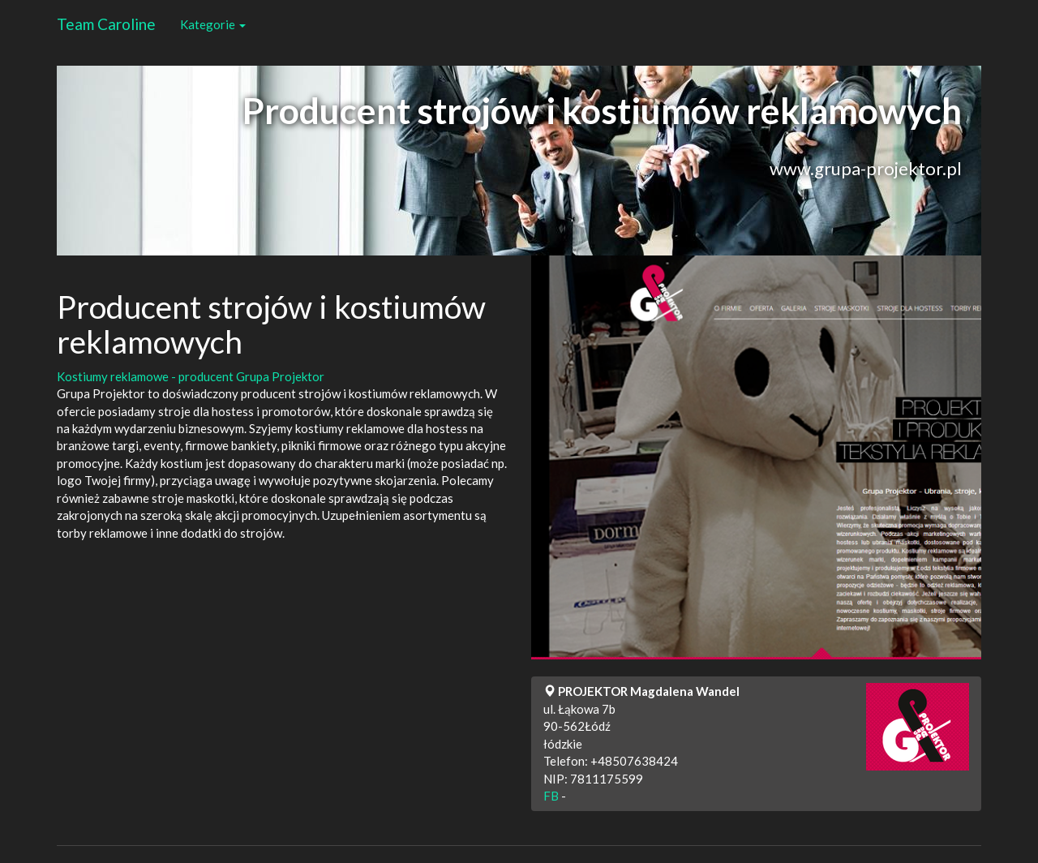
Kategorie (213, 24)
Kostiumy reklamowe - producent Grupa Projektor (190, 376)
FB (551, 795)
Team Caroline (106, 24)
